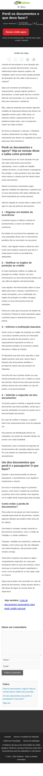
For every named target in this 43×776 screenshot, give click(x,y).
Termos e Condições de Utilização (26, 737)
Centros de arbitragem (31, 741)
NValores (13, 23)
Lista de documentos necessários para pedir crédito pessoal (19, 604)
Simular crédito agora (16, 32)
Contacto (7, 737)
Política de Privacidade (11, 741)
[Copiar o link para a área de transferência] (34, 59)
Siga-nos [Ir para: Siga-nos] (6, 703)
